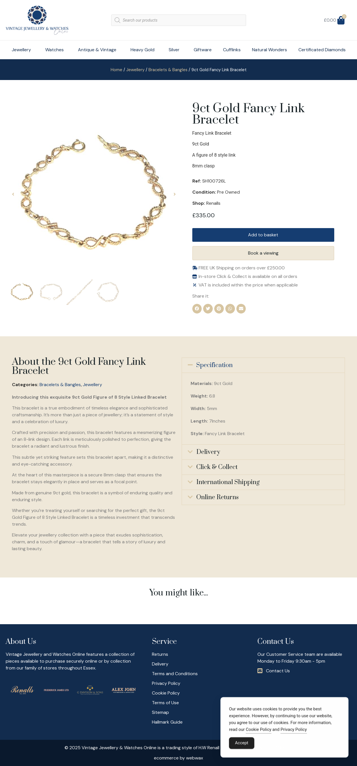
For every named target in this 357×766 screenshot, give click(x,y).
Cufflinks (232, 50)
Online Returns (217, 497)
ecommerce (166, 758)
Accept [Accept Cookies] (241, 744)
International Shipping (227, 482)
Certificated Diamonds (322, 50)
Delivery (208, 452)
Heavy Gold (144, 50)
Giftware (203, 50)
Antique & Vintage (98, 50)
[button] (13, 194)
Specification (214, 365)
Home (116, 70)
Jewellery (23, 50)
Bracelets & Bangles (167, 70)
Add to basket (263, 235)
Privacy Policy (293, 731)
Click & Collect (217, 467)
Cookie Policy (258, 731)
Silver (175, 50)
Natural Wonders (269, 50)
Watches (56, 50)
